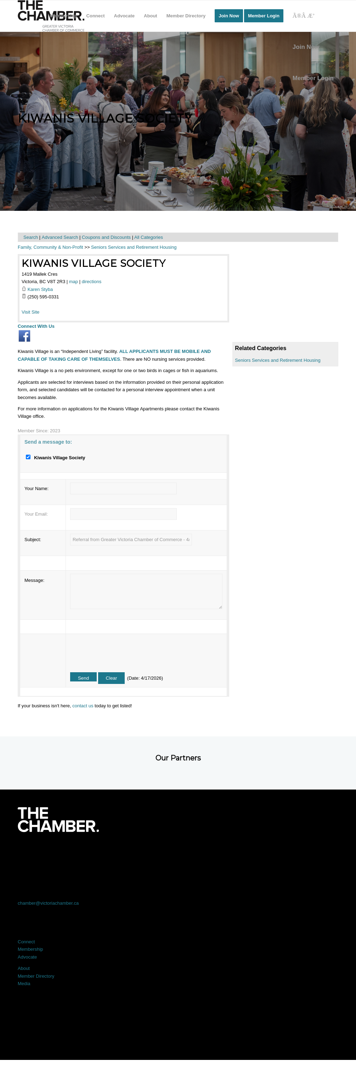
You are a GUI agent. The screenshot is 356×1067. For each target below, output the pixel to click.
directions (92, 281)
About (24, 968)
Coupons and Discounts (106, 237)
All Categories (148, 237)
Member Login (313, 78)
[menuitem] (63, 16)
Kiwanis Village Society (94, 263)
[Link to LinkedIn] (178, 852)
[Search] (313, 16)
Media (24, 983)
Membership (30, 949)
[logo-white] (58, 819)
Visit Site (30, 312)
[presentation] (124, 651)
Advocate (27, 957)
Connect (26, 941)
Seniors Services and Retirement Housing (277, 360)
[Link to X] (114, 852)
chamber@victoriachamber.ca (48, 903)
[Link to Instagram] (242, 852)
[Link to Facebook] (50, 852)
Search (30, 237)
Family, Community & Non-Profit (50, 247)
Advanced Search (60, 237)
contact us (82, 705)
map (73, 281)
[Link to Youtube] (306, 852)
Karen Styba (40, 289)
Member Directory (36, 976)
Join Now (306, 47)
